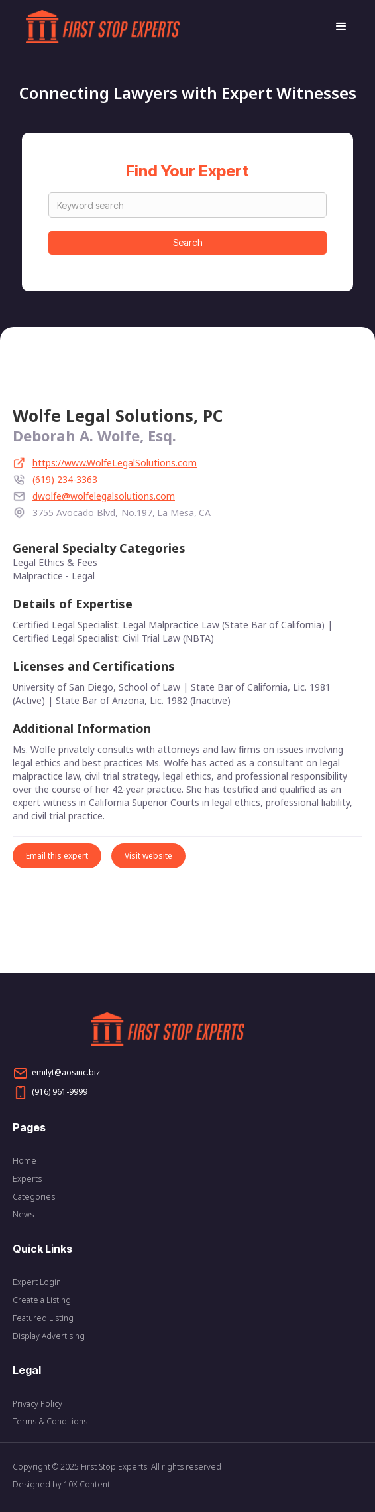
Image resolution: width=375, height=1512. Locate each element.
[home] (173, 26)
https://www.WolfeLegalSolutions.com (114, 462)
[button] (335, 26)
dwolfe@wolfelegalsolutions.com (103, 496)
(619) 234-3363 (64, 479)
